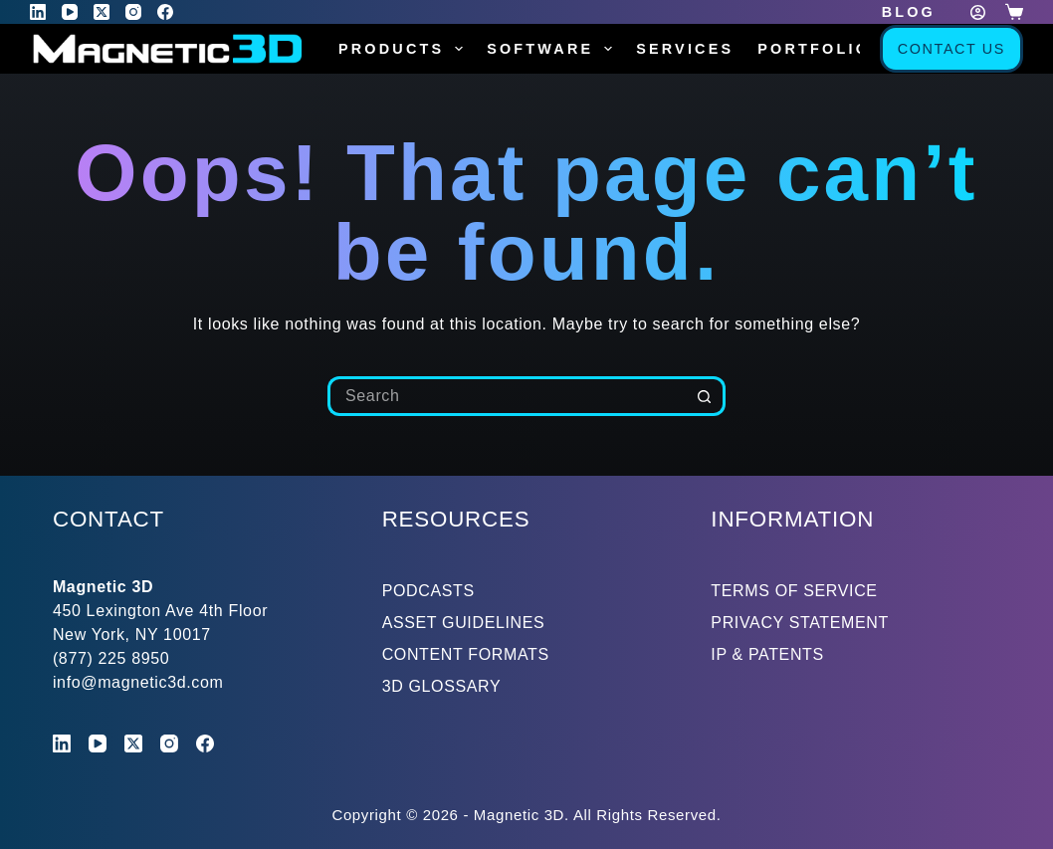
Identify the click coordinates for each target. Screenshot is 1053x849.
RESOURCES (456, 519)
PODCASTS (428, 590)
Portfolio (813, 49)
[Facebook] (165, 12)
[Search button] (706, 396)
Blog (909, 12)
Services (685, 49)
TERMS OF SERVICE (794, 590)
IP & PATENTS (767, 654)
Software (553, 49)
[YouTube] (70, 12)
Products (404, 49)
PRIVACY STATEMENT (800, 622)
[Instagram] (133, 12)
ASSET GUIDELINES (463, 622)
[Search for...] (506, 396)
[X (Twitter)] (101, 12)
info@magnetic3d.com (138, 682)
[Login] (977, 12)
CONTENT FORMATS (465, 654)
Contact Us (951, 49)
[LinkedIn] (38, 12)
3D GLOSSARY (442, 686)
